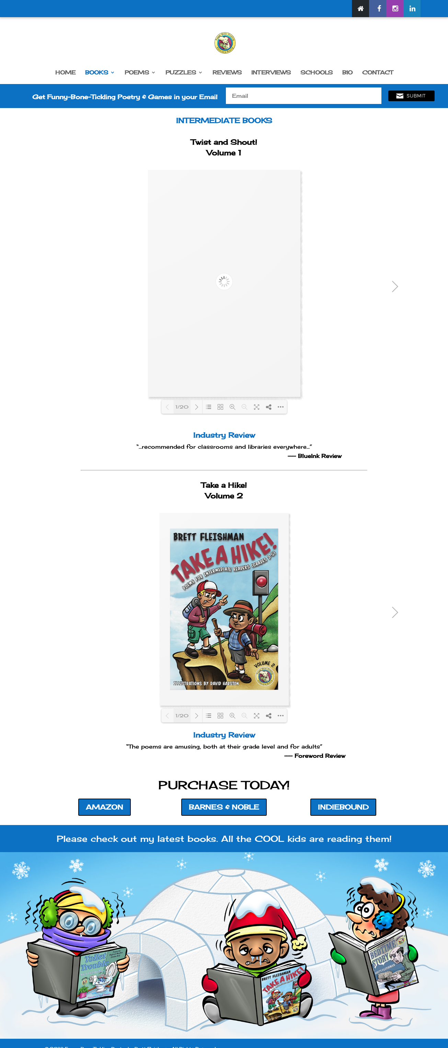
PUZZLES (180, 73)
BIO (347, 73)
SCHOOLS (316, 73)
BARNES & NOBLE (224, 807)
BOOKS (96, 73)
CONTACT (377, 73)
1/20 (181, 407)
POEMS (137, 73)
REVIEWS (227, 73)
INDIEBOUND (343, 807)
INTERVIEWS (271, 73)
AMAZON (104, 807)
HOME (65, 73)
